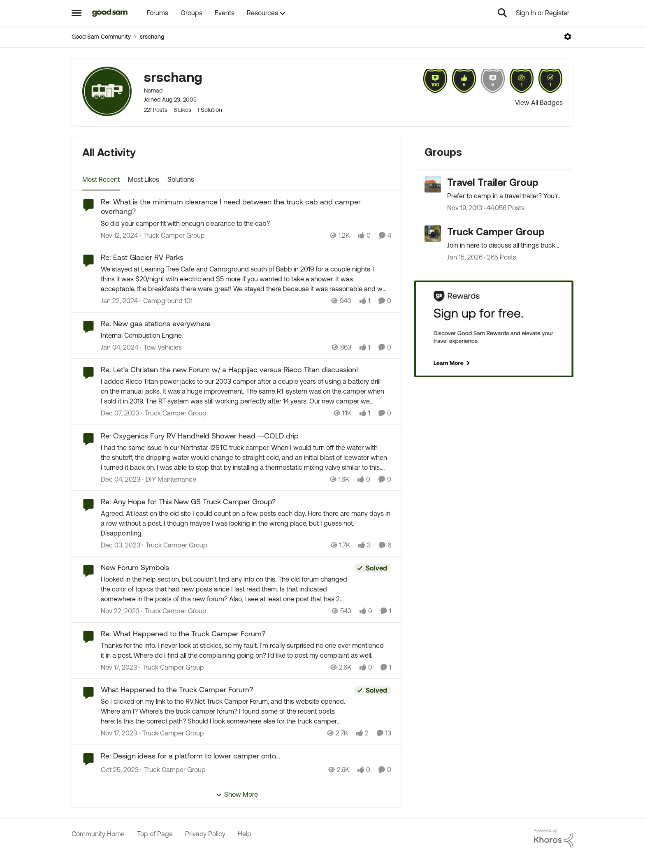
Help (244, 833)
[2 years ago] (119, 301)
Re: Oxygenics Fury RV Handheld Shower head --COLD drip (200, 435)
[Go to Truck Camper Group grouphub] (433, 233)
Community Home (98, 833)
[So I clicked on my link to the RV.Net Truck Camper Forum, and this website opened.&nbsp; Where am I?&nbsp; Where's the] (225, 711)
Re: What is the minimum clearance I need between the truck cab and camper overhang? (231, 206)
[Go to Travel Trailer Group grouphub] (433, 184)
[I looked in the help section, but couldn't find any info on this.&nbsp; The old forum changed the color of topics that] (225, 589)
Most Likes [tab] (143, 179)
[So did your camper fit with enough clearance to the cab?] (246, 223)
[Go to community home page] (110, 13)
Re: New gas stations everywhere (156, 323)
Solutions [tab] (180, 179)
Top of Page (155, 833)
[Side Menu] (76, 13)
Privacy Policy (205, 833)
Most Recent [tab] (101, 179)
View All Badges (539, 102)
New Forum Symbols (135, 567)
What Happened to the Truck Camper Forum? (177, 689)
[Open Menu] (567, 36)
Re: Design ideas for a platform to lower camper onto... (191, 755)
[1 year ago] (119, 235)
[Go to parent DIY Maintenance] (169, 479)
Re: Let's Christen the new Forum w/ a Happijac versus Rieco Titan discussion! (229, 369)
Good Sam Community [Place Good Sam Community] (101, 36)
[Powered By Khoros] (553, 838)
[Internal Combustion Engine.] (246, 335)
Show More (237, 794)
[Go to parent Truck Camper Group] (172, 235)
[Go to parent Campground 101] (166, 301)
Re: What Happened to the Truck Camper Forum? (183, 633)
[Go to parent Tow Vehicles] (161, 347)
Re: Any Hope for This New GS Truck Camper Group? (188, 501)
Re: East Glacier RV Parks (142, 257)
